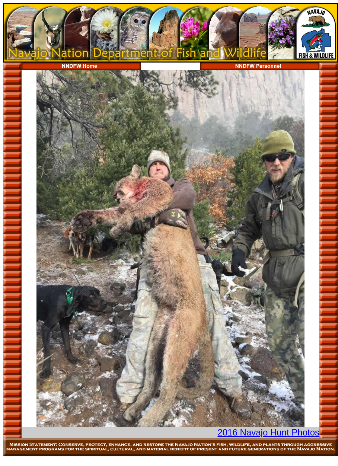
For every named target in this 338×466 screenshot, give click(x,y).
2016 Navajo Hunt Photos (268, 432)
